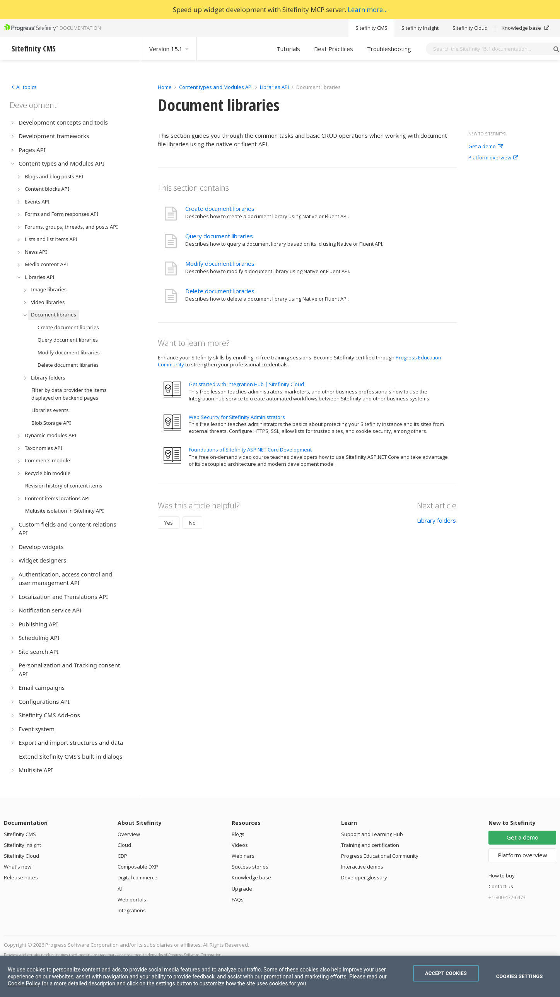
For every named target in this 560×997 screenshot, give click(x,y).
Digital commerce (137, 877)
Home (165, 87)
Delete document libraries (219, 291)
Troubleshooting (389, 49)
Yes (168, 522)
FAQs (238, 899)
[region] (280, 976)
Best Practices (333, 49)
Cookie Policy (24, 983)
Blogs (238, 834)
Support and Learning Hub (372, 834)
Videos (240, 844)
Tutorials (288, 49)
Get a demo (485, 147)
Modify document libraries (219, 263)
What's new (17, 866)
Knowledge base (525, 27)
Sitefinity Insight (420, 27)
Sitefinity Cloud (470, 27)
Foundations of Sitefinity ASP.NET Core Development (250, 449)
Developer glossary (364, 877)
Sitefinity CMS (371, 27)
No (192, 522)
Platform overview (493, 158)
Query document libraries (219, 236)
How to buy (501, 875)
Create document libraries (219, 208)
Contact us (500, 886)
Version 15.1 (169, 49)
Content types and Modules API (216, 87)
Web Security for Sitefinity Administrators (237, 417)
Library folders (436, 520)
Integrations (132, 910)
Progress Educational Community (379, 855)
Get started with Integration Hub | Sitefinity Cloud (246, 384)
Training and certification (370, 844)
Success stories (250, 866)
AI (120, 888)
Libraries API (274, 87)
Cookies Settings (519, 976)
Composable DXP (138, 866)
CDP (122, 855)
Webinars (243, 855)
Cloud (124, 844)
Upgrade (242, 888)
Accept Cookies (446, 973)
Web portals (132, 899)
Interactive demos (362, 866)
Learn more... (368, 9)
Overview (129, 834)
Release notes (21, 877)
